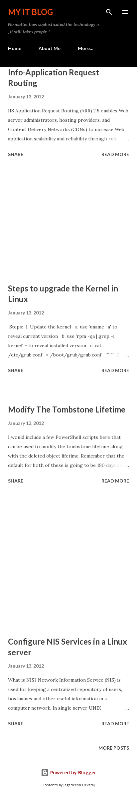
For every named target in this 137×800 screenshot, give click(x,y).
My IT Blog (30, 12)
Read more (115, 154)
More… (85, 48)
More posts (113, 748)
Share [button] (15, 154)
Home (14, 48)
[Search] (109, 12)
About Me (50, 48)
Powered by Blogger (68, 772)
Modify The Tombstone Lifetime (66, 409)
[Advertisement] (68, 221)
